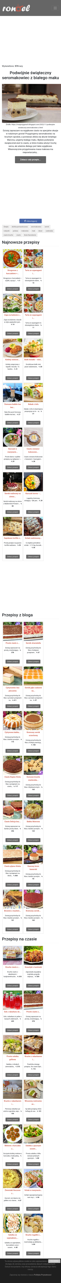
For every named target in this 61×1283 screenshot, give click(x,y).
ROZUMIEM (54, 1261)
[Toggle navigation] (55, 8)
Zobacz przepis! (12, 289)
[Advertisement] (30, 40)
